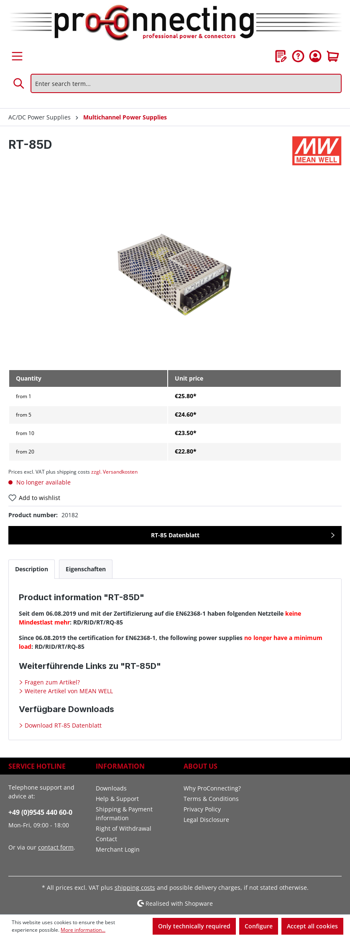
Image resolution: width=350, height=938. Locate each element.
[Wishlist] (281, 56)
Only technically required (194, 926)
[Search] (19, 83)
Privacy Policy (202, 809)
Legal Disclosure (206, 820)
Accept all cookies (312, 926)
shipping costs (135, 887)
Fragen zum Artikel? (51, 682)
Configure (259, 926)
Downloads (111, 788)
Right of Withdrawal (123, 828)
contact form (56, 847)
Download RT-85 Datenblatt (62, 725)
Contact (106, 839)
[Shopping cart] (333, 56)
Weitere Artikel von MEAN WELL (68, 691)
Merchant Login (118, 849)
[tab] (31, 569)
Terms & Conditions (211, 799)
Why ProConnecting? (212, 788)
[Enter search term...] (186, 83)
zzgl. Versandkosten (114, 471)
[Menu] (17, 56)
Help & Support (117, 799)
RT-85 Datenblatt (175, 535)
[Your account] (315, 56)
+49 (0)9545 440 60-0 (40, 812)
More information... (83, 929)
